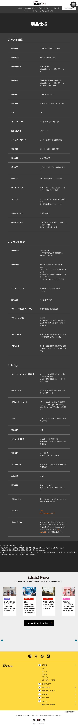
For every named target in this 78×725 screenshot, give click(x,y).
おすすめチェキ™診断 (48, 680)
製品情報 (44, 665)
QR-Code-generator (47, 513)
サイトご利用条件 (69, 712)
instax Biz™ (45, 697)
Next (76, 640)
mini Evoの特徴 (30, 8)
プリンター (45, 671)
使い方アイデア (46, 684)
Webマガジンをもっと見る (38, 623)
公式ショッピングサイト (48, 11)
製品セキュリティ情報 (48, 704)
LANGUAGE (69, 8)
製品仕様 (57, 8)
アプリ (35, 11)
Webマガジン (46, 687)
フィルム (44, 674)
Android (43, 532)
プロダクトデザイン (44, 8)
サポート (27, 11)
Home (20, 8)
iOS (59, 529)
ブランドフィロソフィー (49, 691)
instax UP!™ (45, 694)
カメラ (44, 668)
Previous (2, 640)
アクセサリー (45, 677)
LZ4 (41, 510)
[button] (73, 5)
